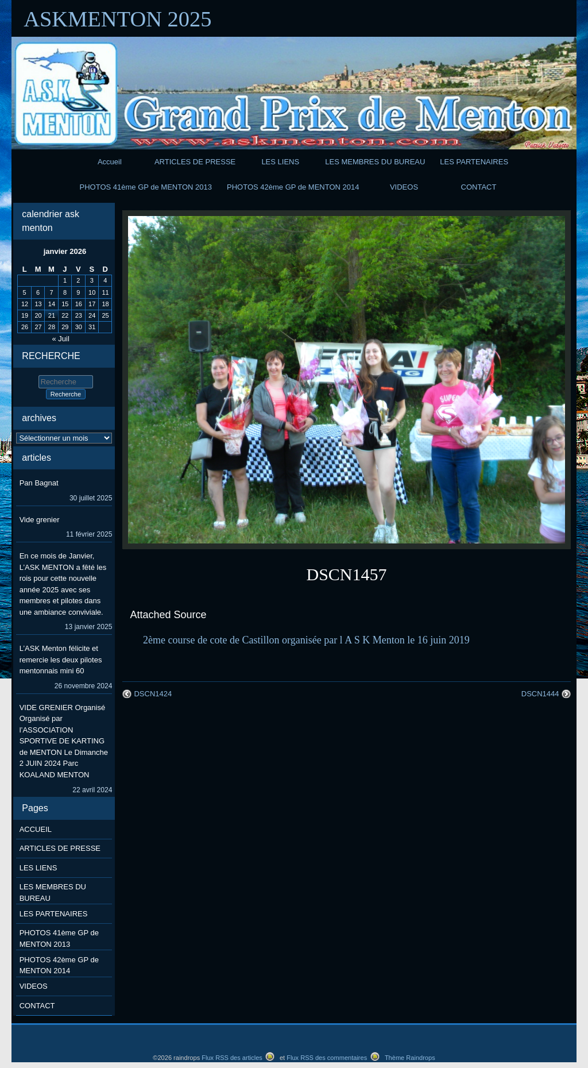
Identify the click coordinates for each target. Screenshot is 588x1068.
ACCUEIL (36, 829)
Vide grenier (40, 519)
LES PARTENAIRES (474, 161)
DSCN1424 (153, 693)
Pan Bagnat (39, 483)
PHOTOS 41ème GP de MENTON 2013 (146, 187)
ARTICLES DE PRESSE (194, 161)
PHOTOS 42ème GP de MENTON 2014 (293, 187)
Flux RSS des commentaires (327, 1057)
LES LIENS (280, 161)
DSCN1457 (347, 574)
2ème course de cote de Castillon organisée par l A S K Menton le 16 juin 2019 (306, 640)
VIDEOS (404, 187)
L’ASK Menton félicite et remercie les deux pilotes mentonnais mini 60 (61, 659)
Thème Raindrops (410, 1057)
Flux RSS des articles (232, 1057)
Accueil (110, 161)
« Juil (60, 338)
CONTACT (479, 187)
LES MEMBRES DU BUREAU (375, 161)
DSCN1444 (540, 693)
